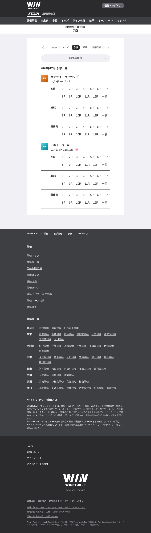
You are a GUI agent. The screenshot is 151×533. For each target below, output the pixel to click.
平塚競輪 (81, 345)
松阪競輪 (109, 357)
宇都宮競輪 (83, 334)
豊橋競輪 (84, 357)
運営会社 (31, 501)
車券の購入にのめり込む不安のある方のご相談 (49, 512)
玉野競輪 (44, 375)
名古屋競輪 (45, 357)
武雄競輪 (71, 388)
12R (95, 96)
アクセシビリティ (35, 458)
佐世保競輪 (85, 388)
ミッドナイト (124, 20)
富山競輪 (96, 357)
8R (64, 96)
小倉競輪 (44, 388)
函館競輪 (44, 327)
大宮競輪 (96, 334)
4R (85, 88)
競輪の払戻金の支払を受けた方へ (42, 516)
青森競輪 (56, 327)
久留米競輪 (58, 388)
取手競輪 (69, 334)
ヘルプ (30, 446)
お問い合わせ (33, 452)
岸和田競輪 (100, 368)
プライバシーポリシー (74, 501)
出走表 (44, 20)
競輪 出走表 (33, 274)
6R (99, 88)
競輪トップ (33, 255)
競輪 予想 (32, 281)
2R (70, 88)
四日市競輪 (45, 362)
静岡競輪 (44, 350)
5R (91, 88)
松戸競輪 (44, 345)
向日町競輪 (70, 368)
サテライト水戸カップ (64, 76)
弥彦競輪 (44, 334)
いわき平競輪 (71, 327)
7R (106, 88)
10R (78, 96)
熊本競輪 (111, 388)
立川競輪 (59, 339)
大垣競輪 (71, 357)
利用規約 (42, 501)
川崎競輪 (69, 345)
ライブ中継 (79, 20)
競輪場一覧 (33, 262)
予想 (54, 20)
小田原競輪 (95, 345)
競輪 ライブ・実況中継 (39, 294)
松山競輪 (84, 381)
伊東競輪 (109, 345)
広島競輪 (56, 375)
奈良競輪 (56, 368)
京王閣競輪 (45, 339)
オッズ (65, 20)
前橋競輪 (56, 334)
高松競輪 (44, 381)
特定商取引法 (55, 501)
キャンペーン (105, 20)
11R (87, 96)
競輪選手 (32, 307)
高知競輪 (71, 381)
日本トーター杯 (60, 145)
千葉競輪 (56, 345)
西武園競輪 (110, 334)
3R (77, 88)
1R (64, 88)
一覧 (104, 96)
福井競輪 (44, 368)
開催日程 (32, 20)
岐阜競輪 (59, 357)
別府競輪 (99, 388)
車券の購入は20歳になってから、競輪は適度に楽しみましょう (56, 507)
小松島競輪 (58, 381)
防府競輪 (69, 375)
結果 (91, 20)
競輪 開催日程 (34, 268)
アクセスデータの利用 (37, 464)
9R (70, 96)
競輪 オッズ (33, 287)
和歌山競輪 (85, 368)
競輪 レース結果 (36, 300)
